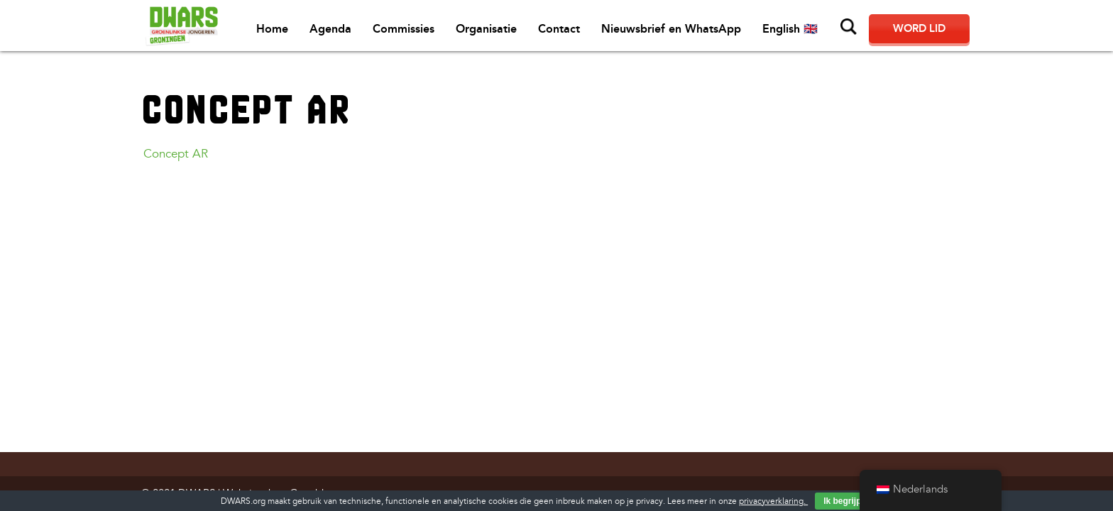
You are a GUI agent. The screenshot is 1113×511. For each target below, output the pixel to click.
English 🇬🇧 (790, 28)
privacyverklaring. (773, 501)
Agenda (330, 28)
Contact (559, 28)
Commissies (403, 28)
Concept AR (175, 153)
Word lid (919, 28)
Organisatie (486, 28)
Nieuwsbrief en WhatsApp (671, 28)
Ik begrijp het (850, 501)
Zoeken (848, 26)
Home (272, 28)
